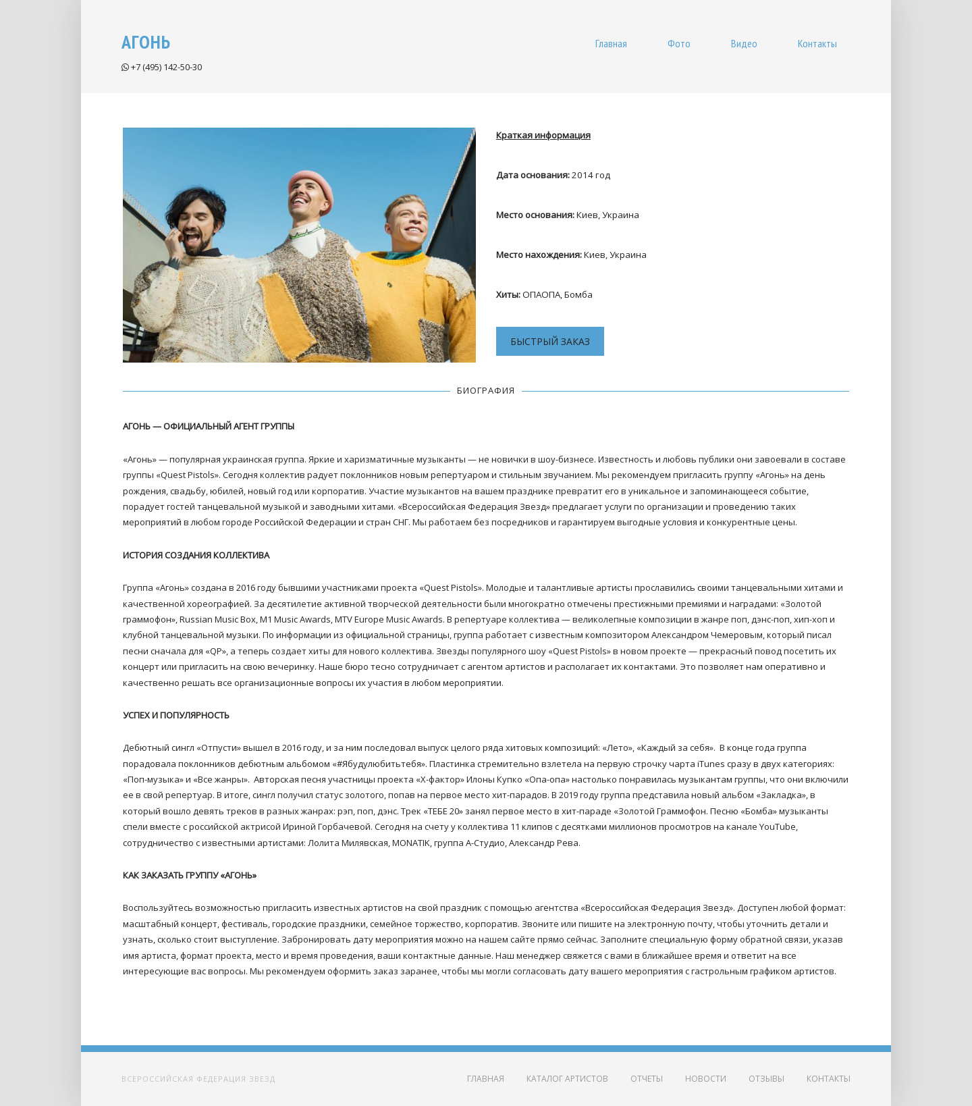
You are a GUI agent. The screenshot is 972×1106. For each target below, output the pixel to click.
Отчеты (646, 1078)
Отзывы (766, 1078)
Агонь (146, 41)
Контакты (828, 1078)
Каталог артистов (567, 1078)
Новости (705, 1078)
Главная (485, 1078)
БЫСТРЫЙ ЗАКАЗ (550, 341)
